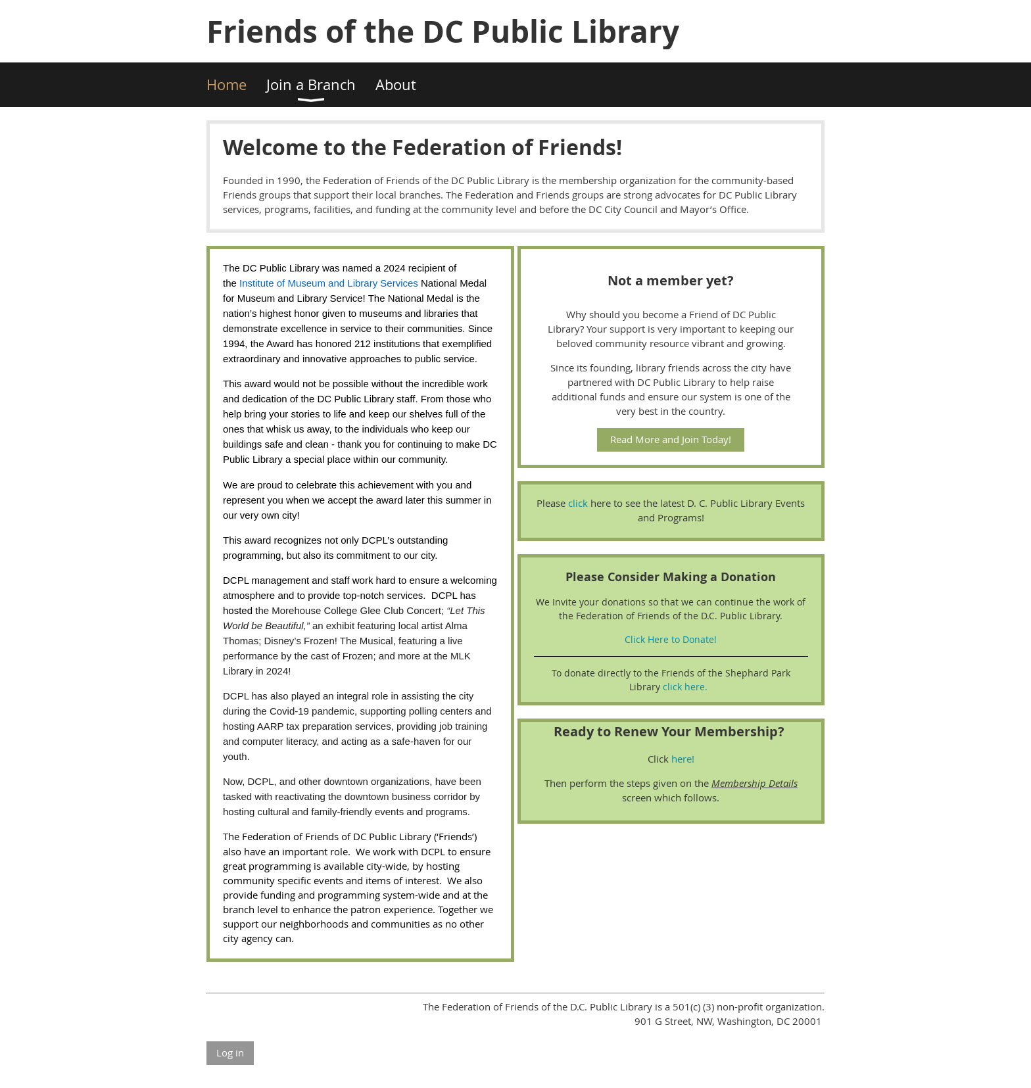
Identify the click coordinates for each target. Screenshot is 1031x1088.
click (579, 502)
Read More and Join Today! (670, 439)
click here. (685, 686)
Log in (230, 1052)
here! (682, 758)
